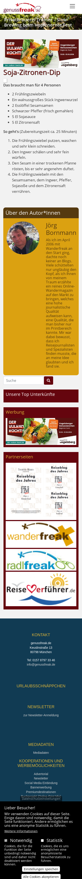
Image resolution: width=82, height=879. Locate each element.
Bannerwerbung (41, 787)
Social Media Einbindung (41, 783)
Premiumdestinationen (41, 792)
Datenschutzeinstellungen (41, 805)
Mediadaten (41, 752)
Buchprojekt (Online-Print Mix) (41, 796)
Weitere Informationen (21, 837)
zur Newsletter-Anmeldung (41, 715)
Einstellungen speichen (41, 875)
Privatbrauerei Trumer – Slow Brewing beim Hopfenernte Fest (38, 22)
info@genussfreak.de (41, 664)
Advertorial (41, 774)
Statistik (55, 847)
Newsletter (41, 778)
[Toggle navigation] (72, 6)
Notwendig (21, 847)
